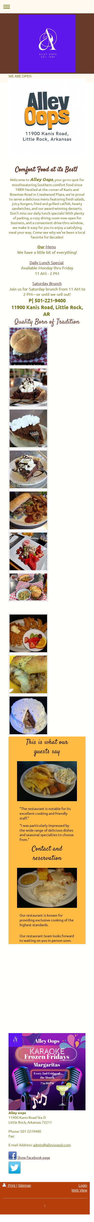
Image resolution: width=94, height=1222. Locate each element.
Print (9, 1186)
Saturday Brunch (47, 283)
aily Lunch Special (47, 262)
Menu (51, 246)
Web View (79, 1190)
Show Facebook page (33, 1157)
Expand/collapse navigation (47, 6)
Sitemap (24, 1186)
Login (82, 1186)
